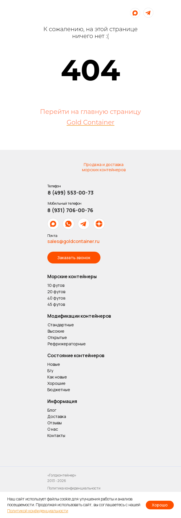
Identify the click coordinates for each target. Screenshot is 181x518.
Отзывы (54, 422)
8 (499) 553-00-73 (71, 192)
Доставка (56, 416)
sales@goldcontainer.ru (73, 241)
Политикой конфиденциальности (37, 510)
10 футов (55, 285)
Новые (53, 364)
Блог (51, 410)
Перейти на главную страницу (90, 112)
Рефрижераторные (67, 343)
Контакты (56, 435)
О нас (53, 429)
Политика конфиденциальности (73, 488)
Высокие (56, 331)
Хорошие (56, 383)
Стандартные (61, 324)
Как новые (57, 377)
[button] (73, 257)
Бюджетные (58, 389)
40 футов (56, 298)
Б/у (50, 370)
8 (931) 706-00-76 (70, 210)
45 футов (56, 304)
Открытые (57, 337)
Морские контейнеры (72, 276)
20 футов (56, 291)
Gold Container (91, 122)
